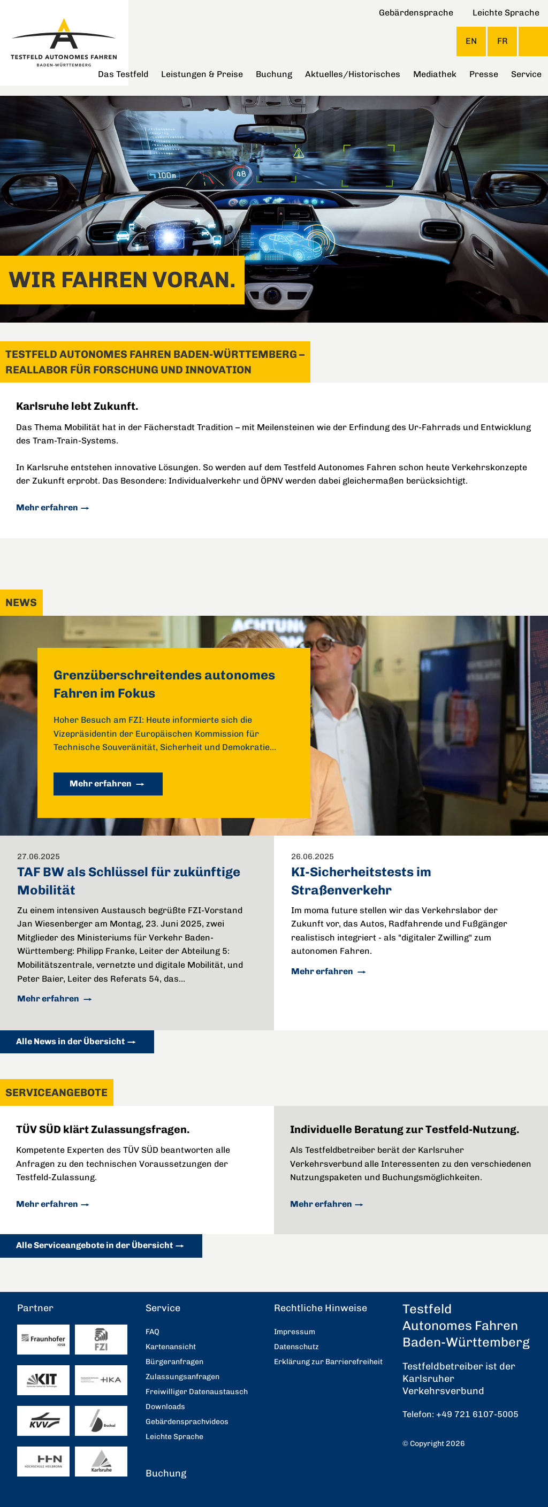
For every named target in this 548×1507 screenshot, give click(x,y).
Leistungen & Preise (202, 74)
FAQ (152, 1331)
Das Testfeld (123, 74)
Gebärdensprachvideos (187, 1421)
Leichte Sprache (506, 12)
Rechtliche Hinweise (320, 1308)
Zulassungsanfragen (182, 1376)
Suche (533, 41)
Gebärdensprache (416, 12)
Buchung (274, 74)
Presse (483, 74)
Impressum (294, 1331)
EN (471, 41)
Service (526, 74)
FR (502, 41)
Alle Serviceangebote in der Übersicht (94, 1245)
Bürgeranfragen (174, 1361)
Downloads (165, 1406)
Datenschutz (296, 1346)
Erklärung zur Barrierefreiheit (328, 1361)
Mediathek (434, 74)
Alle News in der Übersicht (70, 1041)
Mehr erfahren (47, 507)
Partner (35, 1308)
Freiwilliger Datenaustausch (197, 1391)
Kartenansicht (171, 1346)
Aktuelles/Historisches (352, 74)
